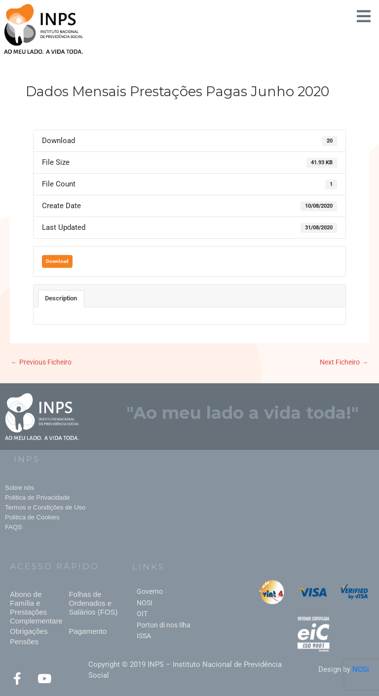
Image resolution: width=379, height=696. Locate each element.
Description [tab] (61, 298)
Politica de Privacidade (37, 497)
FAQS (13, 527)
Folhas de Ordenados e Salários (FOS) (93, 603)
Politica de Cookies (32, 517)
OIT (142, 614)
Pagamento (88, 631)
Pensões (24, 641)
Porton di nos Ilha (163, 625)
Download (57, 261)
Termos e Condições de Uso (45, 507)
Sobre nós (19, 487)
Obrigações (29, 631)
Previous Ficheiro (41, 362)
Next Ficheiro (344, 362)
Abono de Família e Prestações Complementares (38, 607)
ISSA (144, 636)
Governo (150, 591)
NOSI (144, 603)
